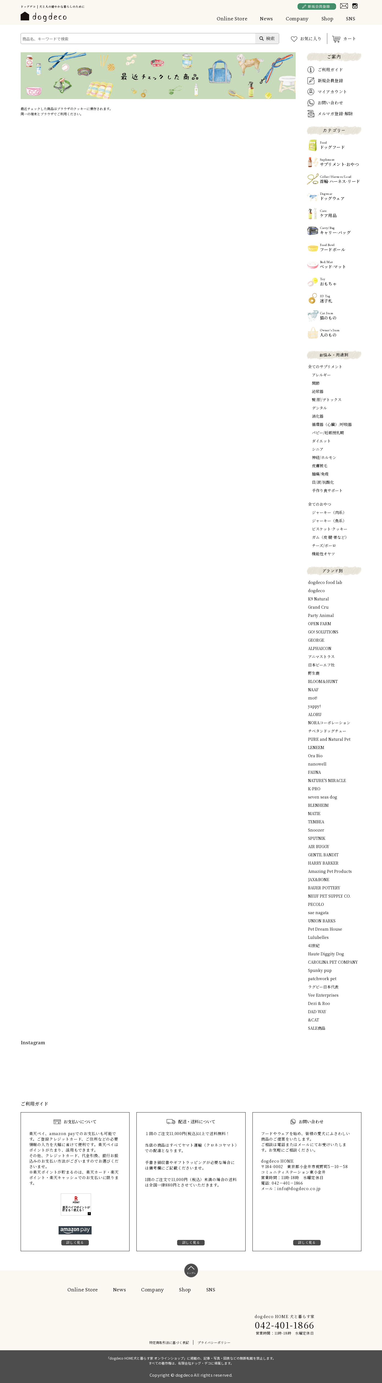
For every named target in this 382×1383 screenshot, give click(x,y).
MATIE (314, 813)
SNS (350, 18)
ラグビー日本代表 (323, 987)
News (266, 18)
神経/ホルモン (324, 457)
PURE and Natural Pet (329, 739)
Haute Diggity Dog (326, 953)
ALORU (314, 714)
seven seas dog (322, 797)
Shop (327, 18)
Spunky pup (320, 970)
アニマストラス (321, 656)
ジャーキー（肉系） (329, 512)
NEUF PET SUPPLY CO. (329, 896)
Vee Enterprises (323, 995)
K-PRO (314, 788)
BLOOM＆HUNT (323, 681)
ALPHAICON (319, 648)
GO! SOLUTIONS (323, 632)
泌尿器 (317, 391)
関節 (316, 383)
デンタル (319, 408)
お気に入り (311, 38)
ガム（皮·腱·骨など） (330, 537)
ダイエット (321, 441)
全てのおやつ (319, 504)
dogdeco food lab (325, 582)
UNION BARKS (322, 920)
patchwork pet (322, 978)
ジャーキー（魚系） (329, 520)
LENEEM (316, 747)
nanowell (317, 764)
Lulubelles (318, 937)
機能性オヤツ (323, 553)
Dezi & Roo (319, 1003)
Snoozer (316, 830)
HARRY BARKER (323, 863)
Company (297, 18)
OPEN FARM (319, 623)
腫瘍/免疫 (320, 474)
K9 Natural (318, 599)
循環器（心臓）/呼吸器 (332, 424)
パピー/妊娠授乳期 (328, 432)
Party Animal (321, 615)
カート (349, 38)
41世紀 (314, 945)
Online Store (232, 18)
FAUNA (314, 772)
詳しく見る (75, 1242)
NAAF (313, 689)
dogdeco (316, 590)
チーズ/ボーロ (324, 545)
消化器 (317, 416)
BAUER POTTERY (324, 887)
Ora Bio (315, 755)
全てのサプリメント (325, 366)
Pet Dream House (325, 929)
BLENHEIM (318, 805)
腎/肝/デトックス (327, 399)
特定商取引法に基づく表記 (169, 1342)
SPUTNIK (316, 838)
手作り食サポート (327, 490)
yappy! (314, 706)
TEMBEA (316, 821)
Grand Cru (318, 607)
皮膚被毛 (319, 465)
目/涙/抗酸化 (323, 482)
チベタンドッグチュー (327, 731)
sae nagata (318, 912)
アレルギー (321, 375)
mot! (312, 698)
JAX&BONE (318, 879)
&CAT (313, 1020)
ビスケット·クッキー (329, 529)
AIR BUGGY (318, 846)
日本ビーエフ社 (321, 665)
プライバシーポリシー (213, 1342)
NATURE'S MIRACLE (327, 780)
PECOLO (316, 904)
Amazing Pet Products (330, 871)
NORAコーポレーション (329, 722)
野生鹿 (314, 673)
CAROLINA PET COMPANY (333, 962)
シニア (317, 449)
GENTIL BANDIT (323, 854)
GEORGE (316, 640)
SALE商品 (316, 1028)
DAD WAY (317, 1011)
